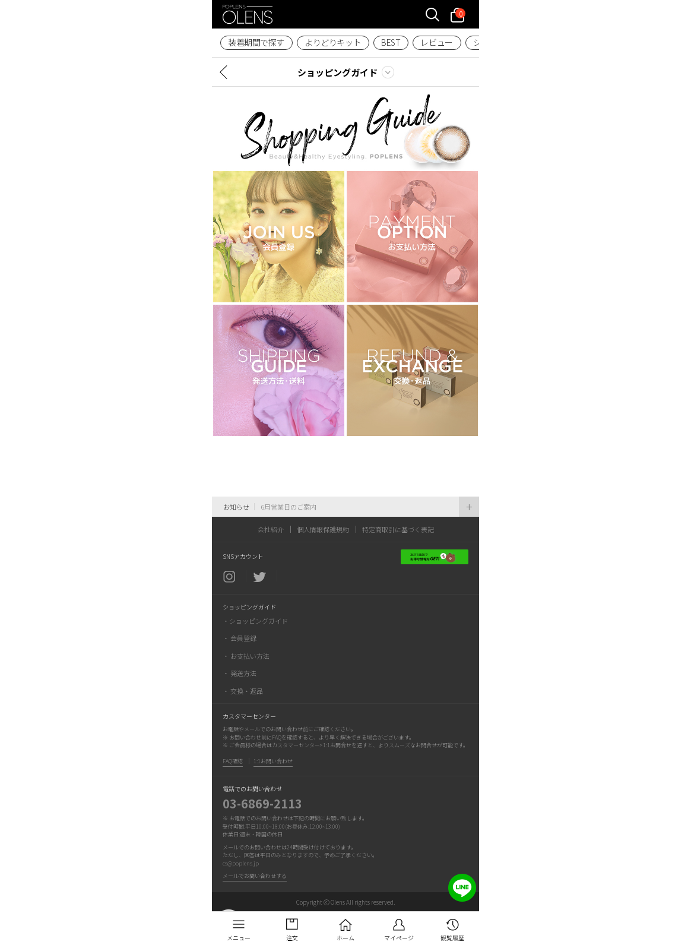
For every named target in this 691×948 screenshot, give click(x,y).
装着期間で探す (256, 42)
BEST (390, 42)
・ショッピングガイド (255, 620)
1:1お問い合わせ (273, 761)
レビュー (436, 42)
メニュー (239, 937)
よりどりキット (333, 42)
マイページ (399, 937)
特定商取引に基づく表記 (398, 529)
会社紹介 (271, 529)
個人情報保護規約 (323, 529)
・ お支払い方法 (246, 656)
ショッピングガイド (337, 72)
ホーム (345, 937)
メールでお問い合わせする (255, 876)
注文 (292, 937)
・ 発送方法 (239, 673)
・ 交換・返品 (243, 691)
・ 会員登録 (239, 638)
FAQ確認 (233, 761)
